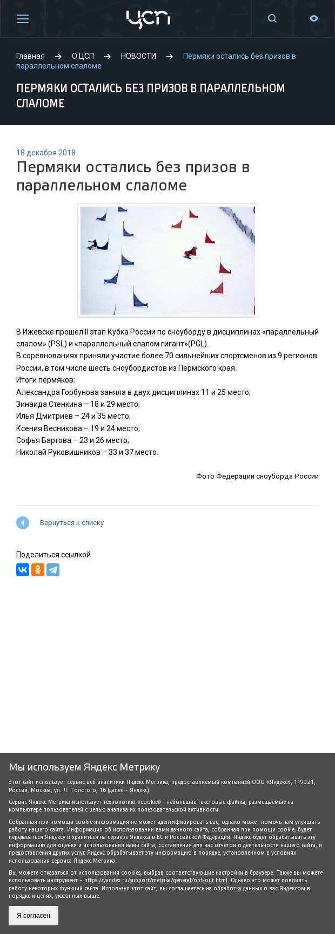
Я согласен (33, 915)
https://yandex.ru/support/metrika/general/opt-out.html (155, 880)
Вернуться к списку (72, 523)
